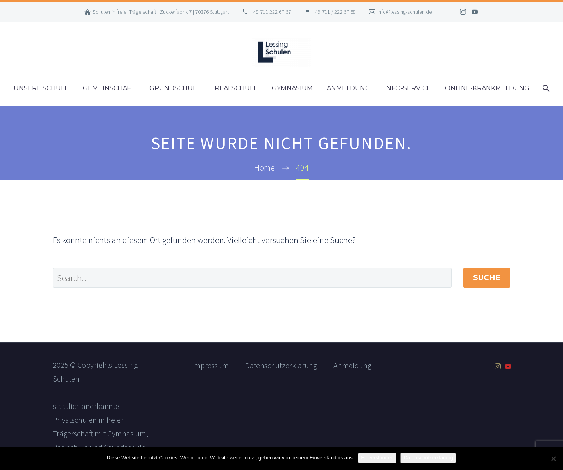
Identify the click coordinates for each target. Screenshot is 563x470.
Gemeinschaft (109, 88)
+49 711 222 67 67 (271, 11)
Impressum (210, 365)
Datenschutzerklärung (281, 365)
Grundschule (175, 88)
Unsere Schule (41, 88)
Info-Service (407, 88)
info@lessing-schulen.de (404, 11)
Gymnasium (292, 88)
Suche (486, 277)
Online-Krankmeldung (487, 88)
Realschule (236, 88)
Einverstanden (377, 458)
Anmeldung (348, 88)
